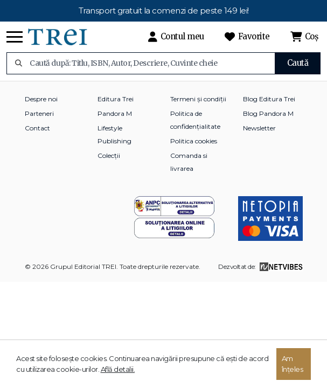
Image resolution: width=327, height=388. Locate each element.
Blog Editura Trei (269, 99)
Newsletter (259, 128)
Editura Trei (116, 99)
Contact (37, 128)
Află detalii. (118, 369)
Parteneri (39, 113)
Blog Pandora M (268, 113)
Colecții (109, 155)
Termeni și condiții (198, 99)
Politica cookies (193, 141)
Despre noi (41, 99)
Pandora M (115, 113)
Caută (298, 63)
